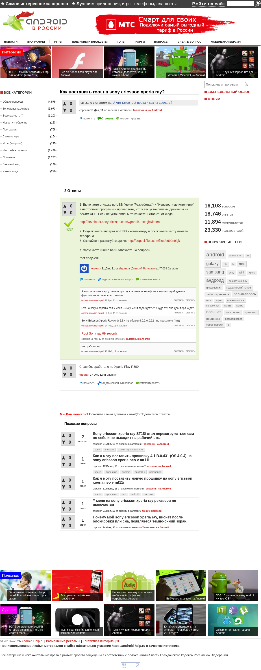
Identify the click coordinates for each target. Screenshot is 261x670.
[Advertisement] (97, 152)
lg (233, 264)
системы (140, 472)
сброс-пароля (214, 324)
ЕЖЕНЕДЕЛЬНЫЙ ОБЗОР (229, 92)
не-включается (235, 300)
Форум (140, 41)
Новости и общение (15, 122)
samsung (215, 271)
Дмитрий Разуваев (143, 268)
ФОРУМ (214, 99)
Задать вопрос (189, 41)
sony (97, 449)
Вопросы (161, 41)
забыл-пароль (245, 294)
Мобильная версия (226, 41)
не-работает (212, 305)
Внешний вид (11, 164)
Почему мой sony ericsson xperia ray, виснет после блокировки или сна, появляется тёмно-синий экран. (140, 519)
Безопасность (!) (13, 115)
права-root (251, 312)
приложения (108, 3)
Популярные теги (224, 242)
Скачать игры (11, 136)
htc (225, 263)
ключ (208, 300)
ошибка (227, 306)
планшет (213, 312)
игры (126, 3)
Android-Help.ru (33, 641)
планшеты (166, 3)
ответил (96, 268)
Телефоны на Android (16, 108)
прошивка (111, 472)
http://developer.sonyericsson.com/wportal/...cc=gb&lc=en (120, 222)
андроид (215, 280)
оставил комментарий (92, 300)
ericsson (109, 449)
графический (213, 287)
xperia (98, 472)
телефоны (144, 3)
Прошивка (9, 157)
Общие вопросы (13, 101)
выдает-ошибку (238, 281)
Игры (58, 41)
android (126, 472)
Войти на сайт (208, 3)
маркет (219, 300)
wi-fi (241, 272)
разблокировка (233, 318)
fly (248, 255)
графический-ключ (238, 287)
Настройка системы (15, 150)
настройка (155, 472)
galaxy (212, 263)
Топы (121, 41)
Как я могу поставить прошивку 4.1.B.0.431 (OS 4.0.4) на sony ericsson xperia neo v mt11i (142, 458)
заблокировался (217, 294)
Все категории (18, 92)
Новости (10, 41)
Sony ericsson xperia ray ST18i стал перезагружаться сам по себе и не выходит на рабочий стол (143, 436)
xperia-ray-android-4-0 (130, 449)
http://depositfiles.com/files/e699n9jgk (154, 240)
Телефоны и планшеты (90, 41)
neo (124, 494)
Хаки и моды (10, 171)
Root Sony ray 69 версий (99, 333)
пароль (239, 306)
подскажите (232, 312)
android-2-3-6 (235, 256)
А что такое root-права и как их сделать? (142, 102)
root (242, 264)
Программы (36, 41)
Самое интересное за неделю (37, 3)
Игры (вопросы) (12, 143)
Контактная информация (101, 641)
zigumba (124, 268)
